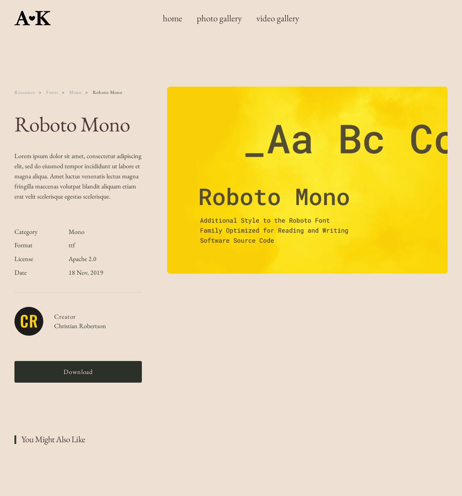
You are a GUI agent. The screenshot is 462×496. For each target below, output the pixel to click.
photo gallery (219, 18)
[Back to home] (33, 18)
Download (78, 371)
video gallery (277, 18)
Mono (76, 231)
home (172, 18)
